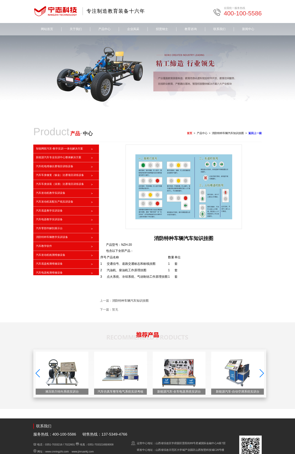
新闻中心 (248, 29)
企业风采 (133, 29)
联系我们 (219, 29)
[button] (261, 373)
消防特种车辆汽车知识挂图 (130, 300)
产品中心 (104, 29)
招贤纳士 (162, 29)
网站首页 (47, 29)
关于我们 (76, 29)
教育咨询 (191, 29)
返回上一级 (255, 133)
